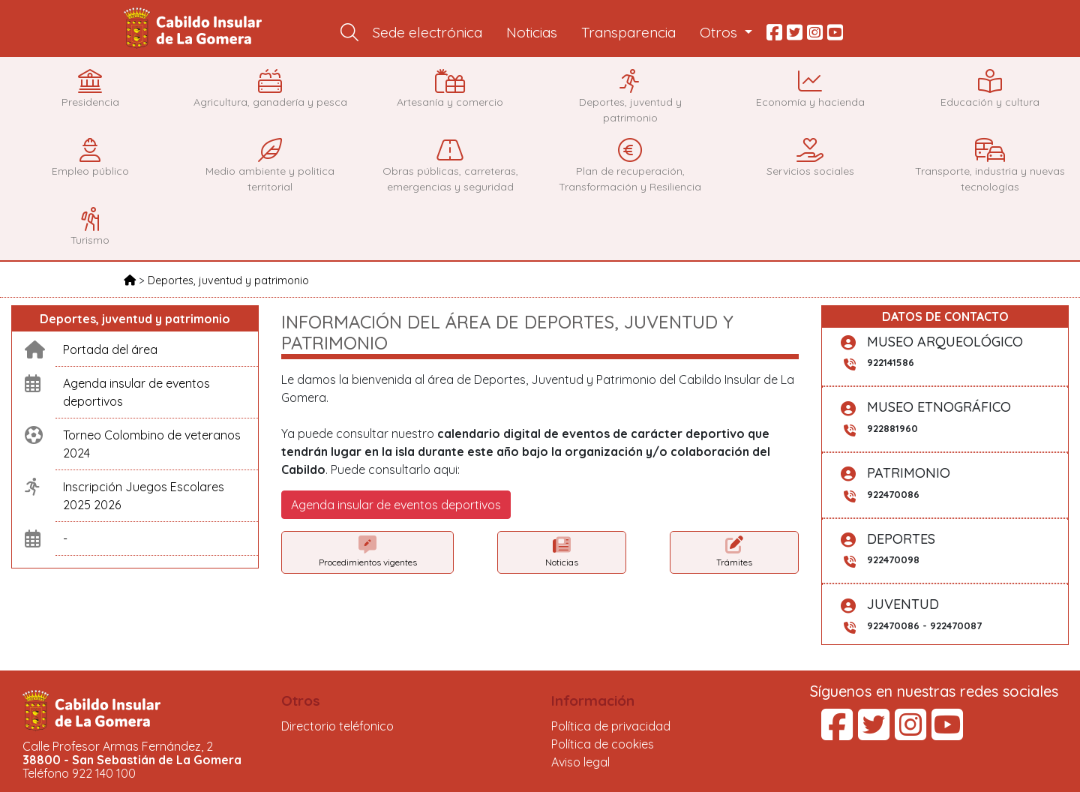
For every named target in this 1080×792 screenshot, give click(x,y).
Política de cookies (602, 744)
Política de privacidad (610, 726)
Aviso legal (580, 762)
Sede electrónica (427, 32)
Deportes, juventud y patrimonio (228, 280)
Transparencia (628, 32)
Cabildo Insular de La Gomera (195, 29)
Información (592, 701)
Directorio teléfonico (337, 726)
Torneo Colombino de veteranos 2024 (152, 444)
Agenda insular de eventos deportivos (136, 392)
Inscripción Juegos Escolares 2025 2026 (143, 495)
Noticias (531, 32)
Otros (300, 701)
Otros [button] (720, 32)
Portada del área (110, 349)
